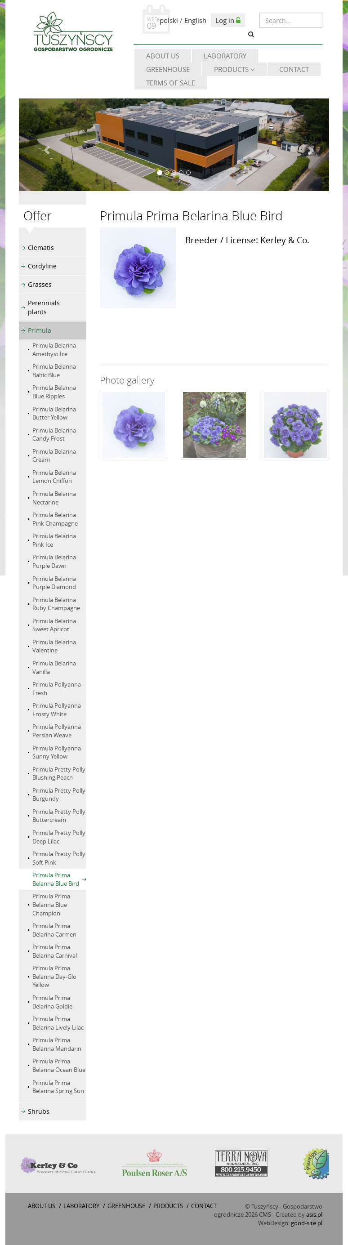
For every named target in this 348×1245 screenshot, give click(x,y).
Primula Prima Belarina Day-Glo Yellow (54, 976)
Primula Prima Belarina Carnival (54, 951)
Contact (294, 69)
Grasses (40, 284)
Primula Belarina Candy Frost (54, 434)
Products (234, 69)
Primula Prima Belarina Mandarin (56, 1044)
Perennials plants (44, 307)
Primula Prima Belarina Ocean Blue (58, 1065)
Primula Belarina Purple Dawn (54, 561)
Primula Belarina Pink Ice (54, 540)
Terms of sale (170, 82)
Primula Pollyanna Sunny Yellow (56, 752)
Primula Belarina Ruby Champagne (56, 604)
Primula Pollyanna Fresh (56, 688)
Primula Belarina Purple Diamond (54, 583)
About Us (162, 55)
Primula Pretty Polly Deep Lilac (58, 837)
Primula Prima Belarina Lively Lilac (58, 1023)
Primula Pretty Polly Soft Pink (58, 858)
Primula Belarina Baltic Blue (54, 370)
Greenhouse (168, 69)
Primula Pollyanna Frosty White (56, 709)
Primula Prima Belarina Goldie (52, 1002)
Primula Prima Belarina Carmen (54, 930)
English (195, 20)
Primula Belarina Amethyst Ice (54, 349)
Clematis (41, 247)
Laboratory (225, 55)
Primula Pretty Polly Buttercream (58, 816)
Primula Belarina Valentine (54, 646)
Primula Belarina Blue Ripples (54, 392)
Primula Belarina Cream (54, 455)
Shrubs (38, 1111)
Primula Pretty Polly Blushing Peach (58, 773)
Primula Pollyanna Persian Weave (56, 731)
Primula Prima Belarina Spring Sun (58, 1087)
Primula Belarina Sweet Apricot (54, 625)
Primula (39, 330)
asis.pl (314, 1214)
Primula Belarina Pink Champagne (55, 519)
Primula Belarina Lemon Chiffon (54, 477)
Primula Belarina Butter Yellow (54, 413)
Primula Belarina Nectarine (54, 498)
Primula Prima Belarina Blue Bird (55, 879)
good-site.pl (306, 1223)
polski (169, 20)
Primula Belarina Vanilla (54, 667)
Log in (228, 20)
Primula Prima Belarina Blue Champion (51, 904)
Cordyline (42, 266)
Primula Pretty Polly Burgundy (58, 794)
